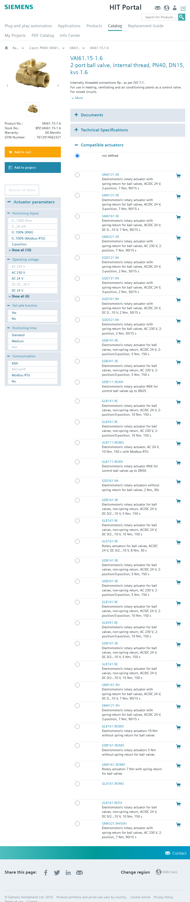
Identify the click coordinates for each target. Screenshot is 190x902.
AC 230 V (18, 272)
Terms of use (14, 894)
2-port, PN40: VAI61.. (98, 48)
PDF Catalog (43, 35)
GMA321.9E (110, 229)
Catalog (115, 25)
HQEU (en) (169, 864)
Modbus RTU (21, 375)
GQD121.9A (110, 249)
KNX (15, 363)
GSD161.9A (110, 473)
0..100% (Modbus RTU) (28, 238)
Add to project (25, 167)
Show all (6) (20, 296)
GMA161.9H (110, 677)
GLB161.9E (110, 513)
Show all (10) (21, 250)
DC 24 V (17, 290)
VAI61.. (128, 48)
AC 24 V (17, 278)
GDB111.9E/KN (112, 374)
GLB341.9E (110, 414)
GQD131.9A (110, 270)
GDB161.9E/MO (113, 737)
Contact (179, 845)
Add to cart (22, 152)
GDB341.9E (110, 353)
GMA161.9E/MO (113, 756)
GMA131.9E (110, 187)
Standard (18, 335)
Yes (14, 313)
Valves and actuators (18, 48)
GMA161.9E (110, 208)
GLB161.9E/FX (112, 795)
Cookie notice (140, 889)
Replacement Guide (146, 25)
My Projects (15, 35)
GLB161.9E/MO (113, 718)
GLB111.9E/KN (112, 454)
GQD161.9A (110, 291)
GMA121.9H (110, 698)
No (14, 318)
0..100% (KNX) (22, 232)
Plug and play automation (28, 25)
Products (94, 25)
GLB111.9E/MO (113, 435)
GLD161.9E (110, 533)
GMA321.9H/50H (114, 816)
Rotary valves (38, 48)
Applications (69, 25)
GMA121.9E (110, 167)
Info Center (70, 35)
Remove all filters (22, 190)
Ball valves (65, 48)
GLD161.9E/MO (113, 776)
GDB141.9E (110, 333)
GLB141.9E (110, 393)
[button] (33, 109)
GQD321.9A (110, 312)
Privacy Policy (163, 889)
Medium (18, 341)
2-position (19, 244)
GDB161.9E (110, 492)
